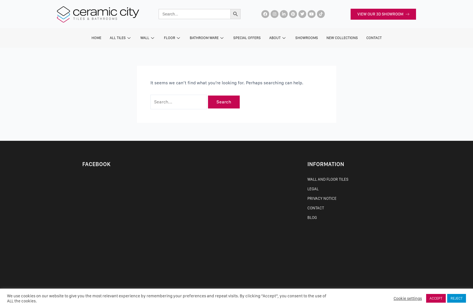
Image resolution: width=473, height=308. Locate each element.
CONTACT (374, 38)
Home (96, 38)
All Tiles (121, 38)
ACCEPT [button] (435, 298)
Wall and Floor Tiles (327, 179)
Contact (315, 208)
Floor (172, 38)
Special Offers (247, 38)
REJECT (457, 298)
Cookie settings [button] (408, 298)
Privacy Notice (322, 198)
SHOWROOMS (306, 38)
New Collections (342, 38)
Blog (312, 217)
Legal (313, 189)
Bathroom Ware (207, 38)
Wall (148, 38)
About (278, 38)
